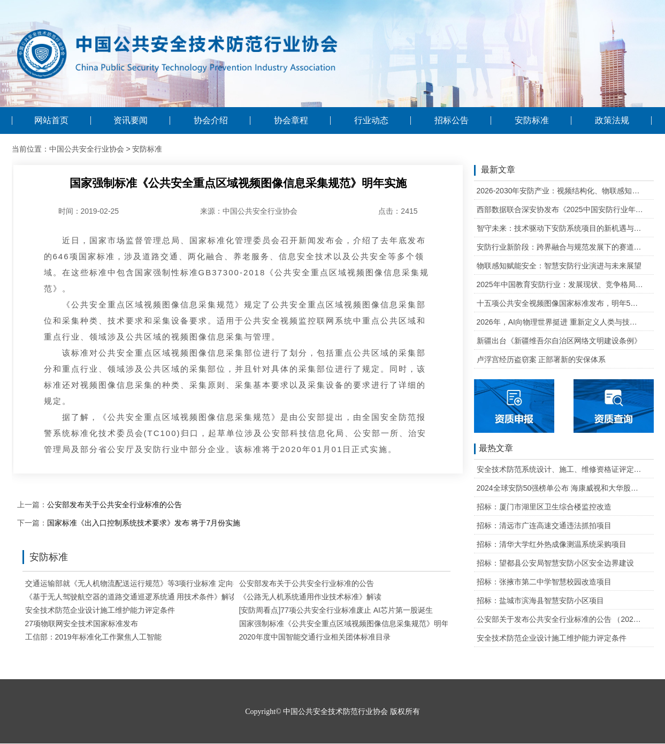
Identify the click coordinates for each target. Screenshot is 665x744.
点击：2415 (397, 211)
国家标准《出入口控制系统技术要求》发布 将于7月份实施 (144, 522)
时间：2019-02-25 (88, 211)
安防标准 (532, 120)
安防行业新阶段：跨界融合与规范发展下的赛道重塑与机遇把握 (560, 247)
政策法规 (612, 120)
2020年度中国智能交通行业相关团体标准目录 (315, 637)
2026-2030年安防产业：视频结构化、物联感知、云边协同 (560, 190)
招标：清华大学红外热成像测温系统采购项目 (551, 544)
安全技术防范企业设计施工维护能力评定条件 (100, 610)
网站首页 (51, 120)
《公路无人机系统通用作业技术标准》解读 (310, 596)
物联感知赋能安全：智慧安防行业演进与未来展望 (559, 265)
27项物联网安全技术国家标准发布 (82, 623)
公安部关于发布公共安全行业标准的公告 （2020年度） (560, 619)
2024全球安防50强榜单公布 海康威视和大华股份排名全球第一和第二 (560, 488)
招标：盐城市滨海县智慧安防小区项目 (540, 600)
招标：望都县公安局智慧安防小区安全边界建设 (555, 563)
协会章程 (291, 120)
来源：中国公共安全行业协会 (248, 211)
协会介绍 (211, 120)
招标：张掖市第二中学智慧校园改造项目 (544, 581)
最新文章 (494, 170)
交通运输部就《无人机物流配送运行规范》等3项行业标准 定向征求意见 (144, 583)
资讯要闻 (130, 120)
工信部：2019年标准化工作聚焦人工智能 (93, 637)
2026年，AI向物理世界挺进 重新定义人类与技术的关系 (560, 322)
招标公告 (451, 120)
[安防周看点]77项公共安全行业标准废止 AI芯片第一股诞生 (336, 610)
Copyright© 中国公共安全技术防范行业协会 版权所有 (332, 712)
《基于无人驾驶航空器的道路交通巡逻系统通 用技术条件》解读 (131, 596)
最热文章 (493, 449)
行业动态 (371, 120)
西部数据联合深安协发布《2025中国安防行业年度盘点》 (560, 209)
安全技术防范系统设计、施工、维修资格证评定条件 (560, 469)
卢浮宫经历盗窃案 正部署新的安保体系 (541, 359)
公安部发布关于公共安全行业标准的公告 (114, 504)
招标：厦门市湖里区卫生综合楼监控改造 (544, 506)
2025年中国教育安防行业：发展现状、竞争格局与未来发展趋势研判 (560, 284)
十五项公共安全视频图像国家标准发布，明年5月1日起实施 (560, 303)
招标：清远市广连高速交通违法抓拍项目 (544, 525)
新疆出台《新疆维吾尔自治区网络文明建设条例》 (559, 340)
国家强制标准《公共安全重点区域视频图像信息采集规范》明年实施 (351, 623)
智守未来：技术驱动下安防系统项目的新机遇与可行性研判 (560, 228)
